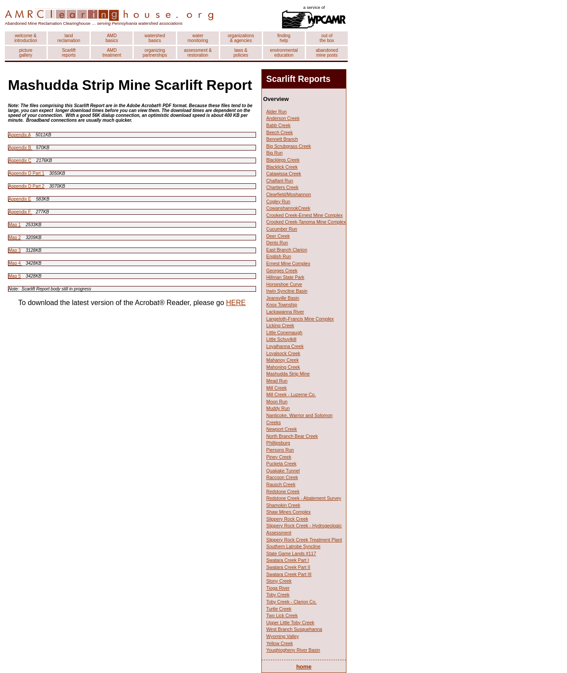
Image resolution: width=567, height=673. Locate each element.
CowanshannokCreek (288, 208)
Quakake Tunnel (283, 470)
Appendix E (19, 199)
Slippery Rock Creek (287, 519)
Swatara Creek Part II (288, 567)
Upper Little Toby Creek (290, 622)
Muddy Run (278, 408)
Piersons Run (280, 450)
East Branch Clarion (286, 250)
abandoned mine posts (327, 53)
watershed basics (154, 38)
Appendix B (20, 147)
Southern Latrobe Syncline (293, 546)
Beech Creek (279, 132)
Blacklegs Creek (282, 160)
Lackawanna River (285, 311)
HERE (235, 302)
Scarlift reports (69, 53)
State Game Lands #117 (291, 553)
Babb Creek (278, 125)
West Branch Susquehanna (294, 629)
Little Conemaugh (284, 332)
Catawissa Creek (283, 173)
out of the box (327, 38)
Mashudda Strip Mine (288, 373)
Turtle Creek (278, 609)
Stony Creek (278, 581)
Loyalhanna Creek (284, 346)
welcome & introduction (25, 38)
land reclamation (68, 38)
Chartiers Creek (282, 187)
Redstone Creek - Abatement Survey (303, 498)
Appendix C (19, 160)
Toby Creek (278, 594)
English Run (278, 256)
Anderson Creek (282, 118)
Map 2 (14, 237)
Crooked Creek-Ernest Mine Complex (304, 215)
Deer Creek (278, 236)
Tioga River (278, 588)
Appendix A (19, 134)
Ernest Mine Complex (288, 263)
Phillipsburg (278, 443)
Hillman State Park (285, 277)
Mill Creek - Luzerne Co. (291, 394)
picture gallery (25, 53)
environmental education (284, 53)
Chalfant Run (279, 180)
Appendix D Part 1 (26, 173)
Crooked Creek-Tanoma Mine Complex (306, 222)
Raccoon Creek (282, 477)
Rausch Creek (280, 484)
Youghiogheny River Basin (293, 650)
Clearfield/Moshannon (288, 194)
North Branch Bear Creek (292, 436)
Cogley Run (278, 201)
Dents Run (277, 242)
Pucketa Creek (281, 463)
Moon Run (276, 401)
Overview (276, 99)
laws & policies (240, 53)
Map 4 (15, 263)
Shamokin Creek (283, 505)
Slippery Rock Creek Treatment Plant (304, 540)
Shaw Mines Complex (288, 512)
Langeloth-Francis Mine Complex (300, 319)
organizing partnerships (155, 53)
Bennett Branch (282, 139)
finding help (283, 38)
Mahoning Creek (283, 367)
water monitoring (197, 38)
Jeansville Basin (282, 298)
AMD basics (111, 38)
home (304, 666)
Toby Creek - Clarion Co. (291, 602)
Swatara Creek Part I (287, 560)
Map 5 (14, 276)
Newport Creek (281, 429)
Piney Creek (278, 457)
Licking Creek (280, 325)
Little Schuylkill (281, 339)
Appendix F (20, 211)
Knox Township (281, 304)
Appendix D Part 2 (26, 186)
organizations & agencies (241, 38)
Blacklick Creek (282, 167)
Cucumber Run (281, 229)
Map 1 (14, 224)
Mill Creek (276, 388)
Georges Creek (281, 270)
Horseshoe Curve (284, 284)
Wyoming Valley (282, 636)
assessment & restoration (198, 53)
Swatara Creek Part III (288, 574)
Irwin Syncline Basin (286, 291)
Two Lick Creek (282, 615)
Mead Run (276, 381)
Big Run (274, 153)
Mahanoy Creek (282, 360)
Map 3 (14, 250)
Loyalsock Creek (283, 353)
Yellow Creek (279, 643)
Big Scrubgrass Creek (288, 146)
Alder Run (276, 111)
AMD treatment (111, 53)
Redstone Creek (282, 491)
